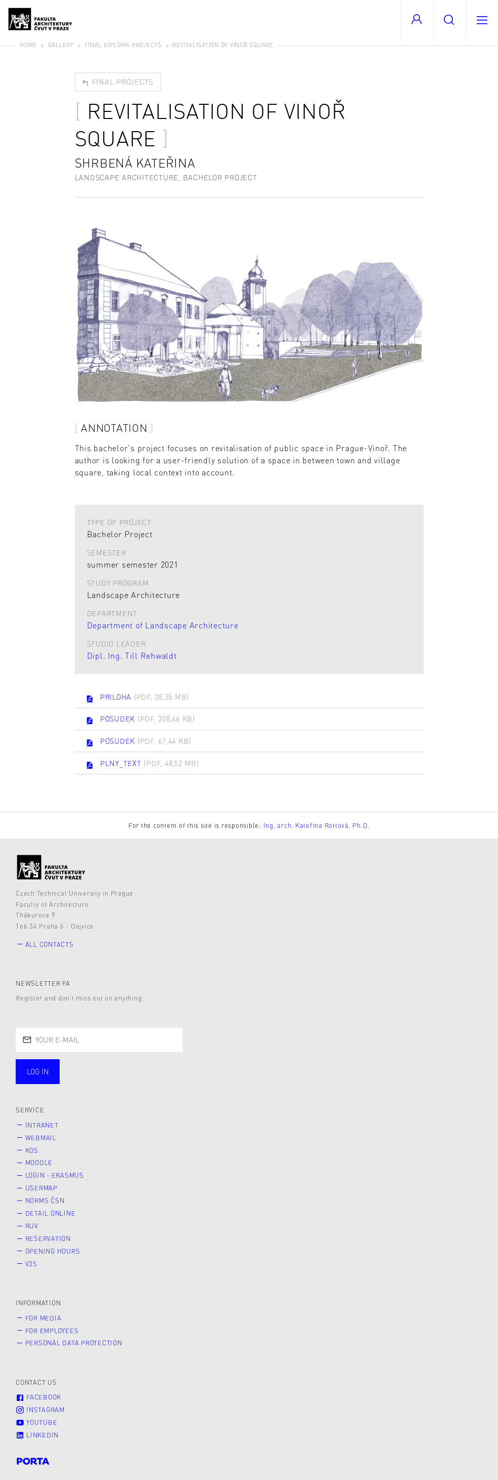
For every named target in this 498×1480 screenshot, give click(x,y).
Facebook (38, 1397)
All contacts (49, 944)
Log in (38, 1071)
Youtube (36, 1422)
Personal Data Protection (73, 1343)
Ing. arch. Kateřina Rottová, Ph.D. (316, 825)
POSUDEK (140, 719)
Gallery (61, 45)
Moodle (39, 1162)
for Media (43, 1318)
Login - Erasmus (54, 1175)
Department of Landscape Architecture (163, 625)
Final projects (117, 82)
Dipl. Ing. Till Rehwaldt (132, 655)
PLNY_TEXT (142, 764)
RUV (31, 1226)
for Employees (52, 1331)
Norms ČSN (45, 1200)
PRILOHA (137, 697)
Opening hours (52, 1251)
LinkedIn (37, 1435)
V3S (31, 1264)
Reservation (48, 1238)
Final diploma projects (123, 45)
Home (28, 45)
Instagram (40, 1410)
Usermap (41, 1188)
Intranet (42, 1125)
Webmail (41, 1138)
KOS (31, 1150)
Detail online (50, 1213)
